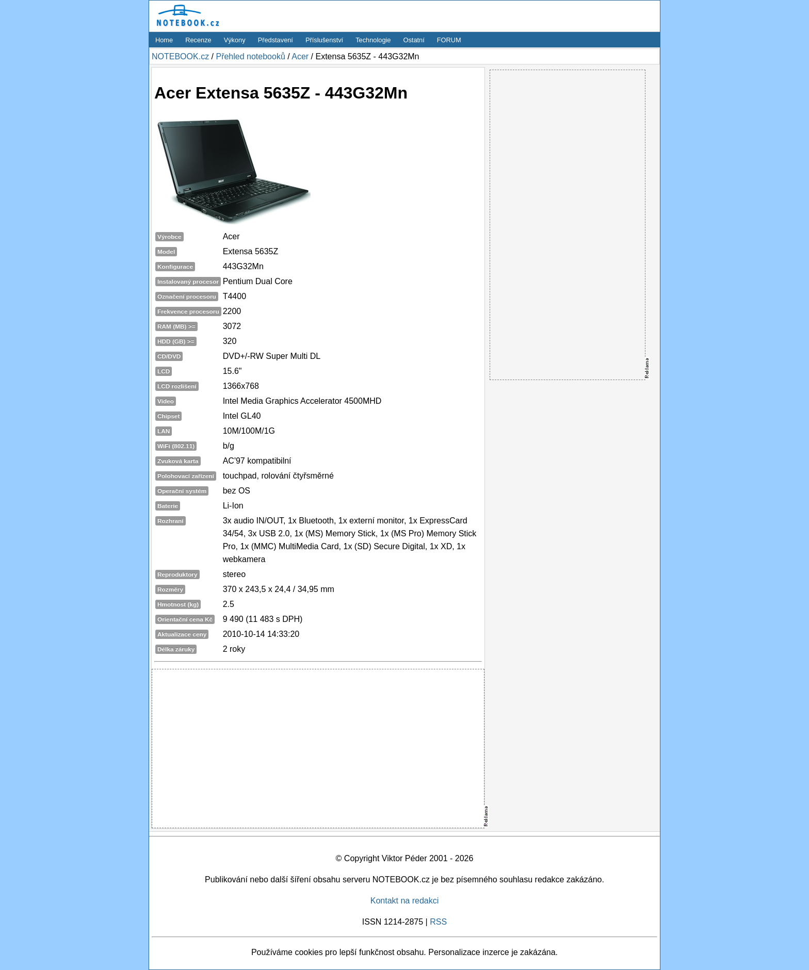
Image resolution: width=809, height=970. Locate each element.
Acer (300, 56)
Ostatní (414, 40)
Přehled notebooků (250, 56)
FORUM (449, 40)
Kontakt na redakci (404, 900)
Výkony (235, 40)
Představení (275, 40)
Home (164, 40)
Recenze (198, 40)
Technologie (373, 40)
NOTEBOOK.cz (180, 56)
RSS (438, 921)
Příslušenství (324, 40)
